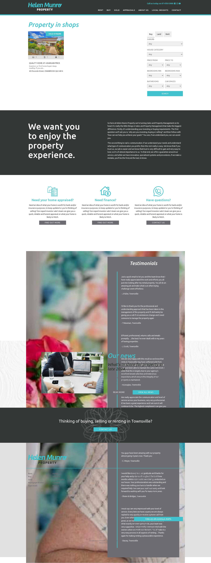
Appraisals (129, 10)
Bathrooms (153, 81)
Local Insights (160, 10)
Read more (119, 392)
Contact (176, 10)
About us (143, 10)
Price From (152, 60)
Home (55, 473)
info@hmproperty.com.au (146, 527)
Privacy (55, 486)
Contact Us (105, 429)
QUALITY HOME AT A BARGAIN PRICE (44, 63)
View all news (146, 392)
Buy (109, 10)
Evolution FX (108, 542)
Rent (100, 10)
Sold (117, 10)
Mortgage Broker (36, 482)
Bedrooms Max (172, 71)
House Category (155, 50)
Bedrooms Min (154, 71)
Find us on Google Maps (158, 519)
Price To (169, 60)
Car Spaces (170, 81)
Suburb (150, 39)
